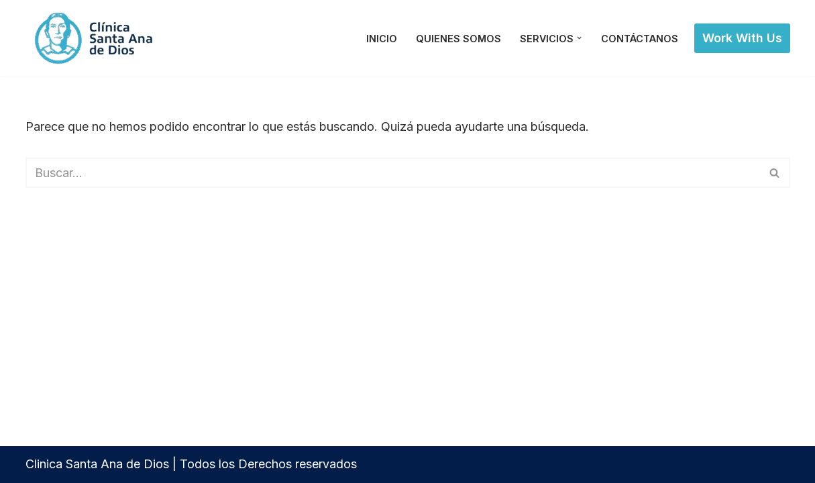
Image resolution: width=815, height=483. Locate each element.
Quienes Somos (458, 38)
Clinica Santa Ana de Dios (97, 464)
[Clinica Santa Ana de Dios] (95, 38)
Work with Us (742, 38)
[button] (579, 38)
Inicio (381, 38)
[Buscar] (392, 173)
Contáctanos (639, 38)
